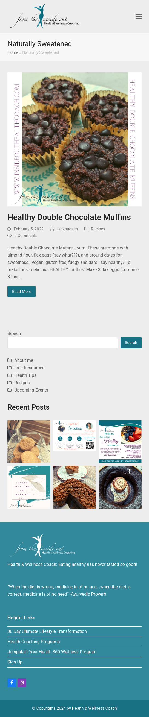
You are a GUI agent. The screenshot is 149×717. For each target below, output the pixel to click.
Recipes (98, 229)
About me (23, 360)
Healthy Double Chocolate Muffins (69, 217)
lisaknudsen (67, 229)
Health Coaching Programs (33, 641)
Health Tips (25, 375)
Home (12, 52)
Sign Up (14, 662)
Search (14, 333)
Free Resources (29, 367)
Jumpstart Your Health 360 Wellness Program (51, 651)
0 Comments (25, 235)
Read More (21, 291)
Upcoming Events (31, 390)
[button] (139, 16)
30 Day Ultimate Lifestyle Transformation (47, 631)
